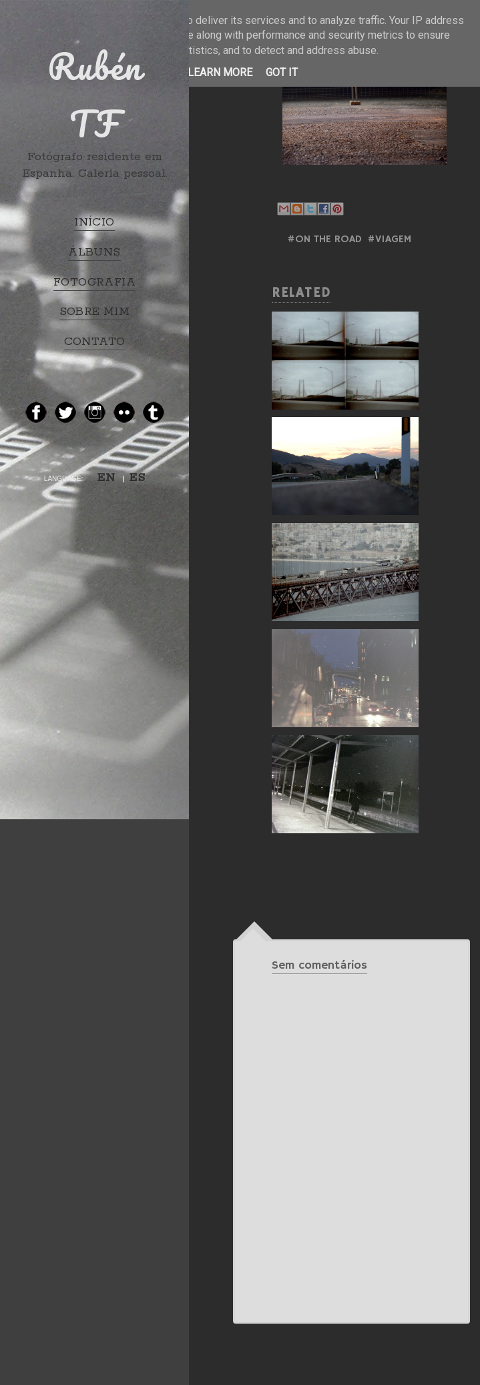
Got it (282, 72)
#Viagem (389, 239)
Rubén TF (94, 94)
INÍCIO (94, 222)
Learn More (220, 72)
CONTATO (95, 341)
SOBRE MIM (94, 311)
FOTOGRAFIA (94, 282)
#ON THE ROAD (324, 239)
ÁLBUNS (94, 252)
